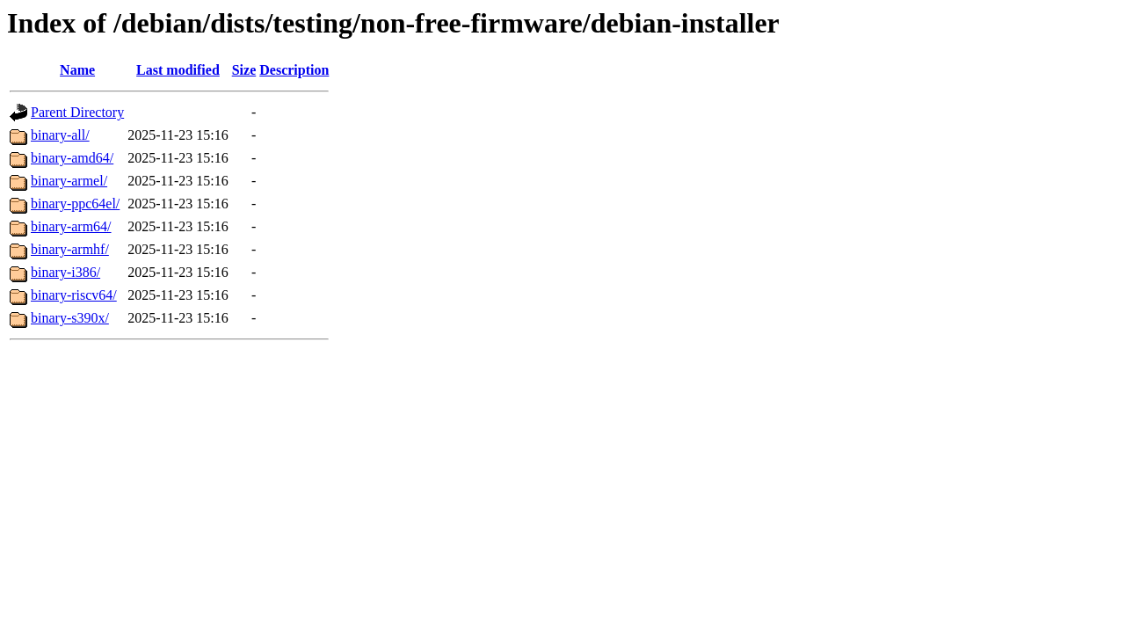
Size (244, 69)
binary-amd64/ (72, 157)
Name (77, 69)
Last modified (178, 69)
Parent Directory (77, 112)
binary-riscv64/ (74, 294)
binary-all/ (60, 134)
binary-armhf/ (70, 249)
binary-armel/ (69, 180)
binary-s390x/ (70, 317)
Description (294, 69)
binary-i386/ (65, 272)
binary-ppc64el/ (75, 203)
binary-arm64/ (71, 226)
